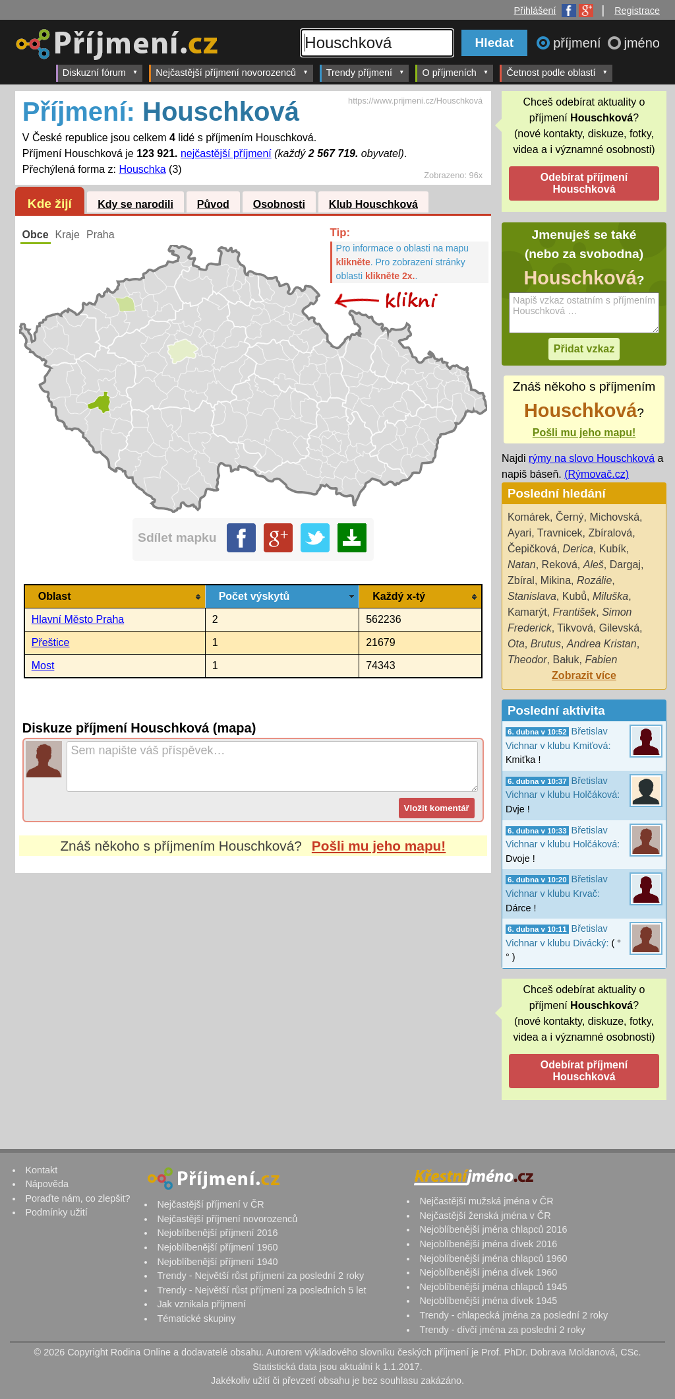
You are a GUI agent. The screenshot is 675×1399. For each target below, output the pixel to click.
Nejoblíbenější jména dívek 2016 (488, 1244)
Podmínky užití (56, 1212)
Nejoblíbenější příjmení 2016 (217, 1232)
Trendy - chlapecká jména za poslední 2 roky (513, 1315)
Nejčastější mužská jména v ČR (486, 1201)
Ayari (519, 532)
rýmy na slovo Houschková (592, 458)
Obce (35, 234)
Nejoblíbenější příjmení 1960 (217, 1247)
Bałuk (565, 659)
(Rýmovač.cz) (596, 474)
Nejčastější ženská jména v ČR (484, 1215)
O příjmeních (455, 72)
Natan (522, 564)
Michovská (615, 517)
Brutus (546, 643)
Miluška (610, 596)
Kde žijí (50, 204)
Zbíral (521, 580)
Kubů (574, 596)
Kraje (67, 234)
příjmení (578, 42)
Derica (578, 548)
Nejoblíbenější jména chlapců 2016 (493, 1229)
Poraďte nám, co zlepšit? (77, 1198)
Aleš (593, 564)
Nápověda (47, 1184)
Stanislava (532, 596)
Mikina (556, 580)
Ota (516, 643)
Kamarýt (527, 612)
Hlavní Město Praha (78, 619)
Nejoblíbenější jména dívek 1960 (488, 1272)
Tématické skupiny (196, 1318)
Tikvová (575, 628)
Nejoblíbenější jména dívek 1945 (488, 1300)
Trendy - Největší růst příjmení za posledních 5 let (261, 1290)
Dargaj (625, 564)
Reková (559, 564)
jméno (642, 42)
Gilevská (619, 628)
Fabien (601, 659)
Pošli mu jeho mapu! (379, 845)
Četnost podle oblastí (557, 72)
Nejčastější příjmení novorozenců (232, 72)
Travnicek (560, 532)
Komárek (529, 517)
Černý (570, 517)
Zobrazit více (584, 675)
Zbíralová (610, 532)
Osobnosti (279, 204)
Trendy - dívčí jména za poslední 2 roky (502, 1329)
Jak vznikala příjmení (201, 1304)
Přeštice (51, 642)
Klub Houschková (373, 204)
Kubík (612, 548)
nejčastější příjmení (226, 153)
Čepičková (532, 548)
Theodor (527, 659)
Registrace (637, 10)
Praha (100, 234)
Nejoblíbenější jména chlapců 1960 (493, 1258)
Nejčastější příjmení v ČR (210, 1204)
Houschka (142, 169)
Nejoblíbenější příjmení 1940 (217, 1261)
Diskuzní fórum (100, 72)
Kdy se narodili (135, 204)
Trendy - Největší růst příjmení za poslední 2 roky (260, 1275)
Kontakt (41, 1170)
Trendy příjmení (365, 72)
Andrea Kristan (602, 643)
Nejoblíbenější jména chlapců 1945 (493, 1287)
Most (43, 665)
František (574, 612)
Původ (213, 204)
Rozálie (594, 580)
